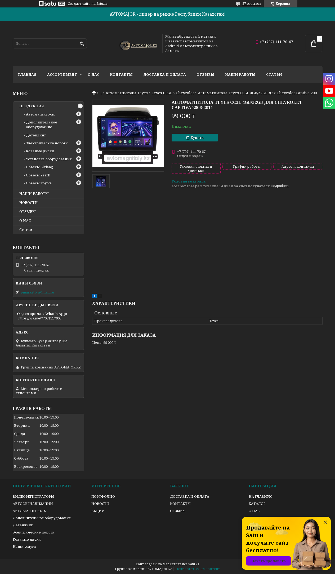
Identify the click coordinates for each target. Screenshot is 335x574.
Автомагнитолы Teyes (127, 93)
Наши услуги (24, 546)
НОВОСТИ (28, 202)
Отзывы (205, 74)
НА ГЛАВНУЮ (261, 496)
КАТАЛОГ (257, 503)
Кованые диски (40, 151)
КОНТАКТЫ (180, 503)
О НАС (25, 220)
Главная (27, 74)
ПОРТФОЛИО (103, 496)
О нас (93, 74)
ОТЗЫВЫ (27, 211)
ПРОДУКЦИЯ (31, 106)
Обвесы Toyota (39, 183)
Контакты (121, 74)
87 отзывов (251, 3)
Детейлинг (36, 135)
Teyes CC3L (162, 93)
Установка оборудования (49, 159)
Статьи (274, 74)
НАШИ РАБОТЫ (34, 193)
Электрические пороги (47, 143)
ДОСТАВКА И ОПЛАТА (189, 496)
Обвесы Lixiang (39, 166)
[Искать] (82, 43)
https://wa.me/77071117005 (39, 318)
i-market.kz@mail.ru (37, 292)
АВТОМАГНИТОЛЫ (30, 510)
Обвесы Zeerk (38, 175)
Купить (197, 137)
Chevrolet (185, 93)
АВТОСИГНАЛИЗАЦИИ (33, 503)
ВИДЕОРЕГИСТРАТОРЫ (33, 496)
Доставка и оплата (164, 74)
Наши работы (240, 74)
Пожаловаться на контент (198, 569)
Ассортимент (62, 74)
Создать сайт (79, 4)
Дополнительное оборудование (41, 124)
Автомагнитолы (40, 114)
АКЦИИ (98, 510)
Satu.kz (193, 564)
